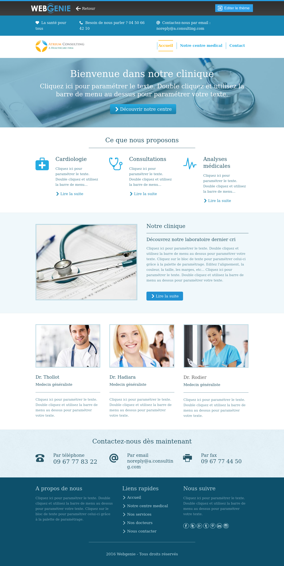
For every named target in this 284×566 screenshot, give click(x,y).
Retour (88, 8)
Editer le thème (234, 8)
